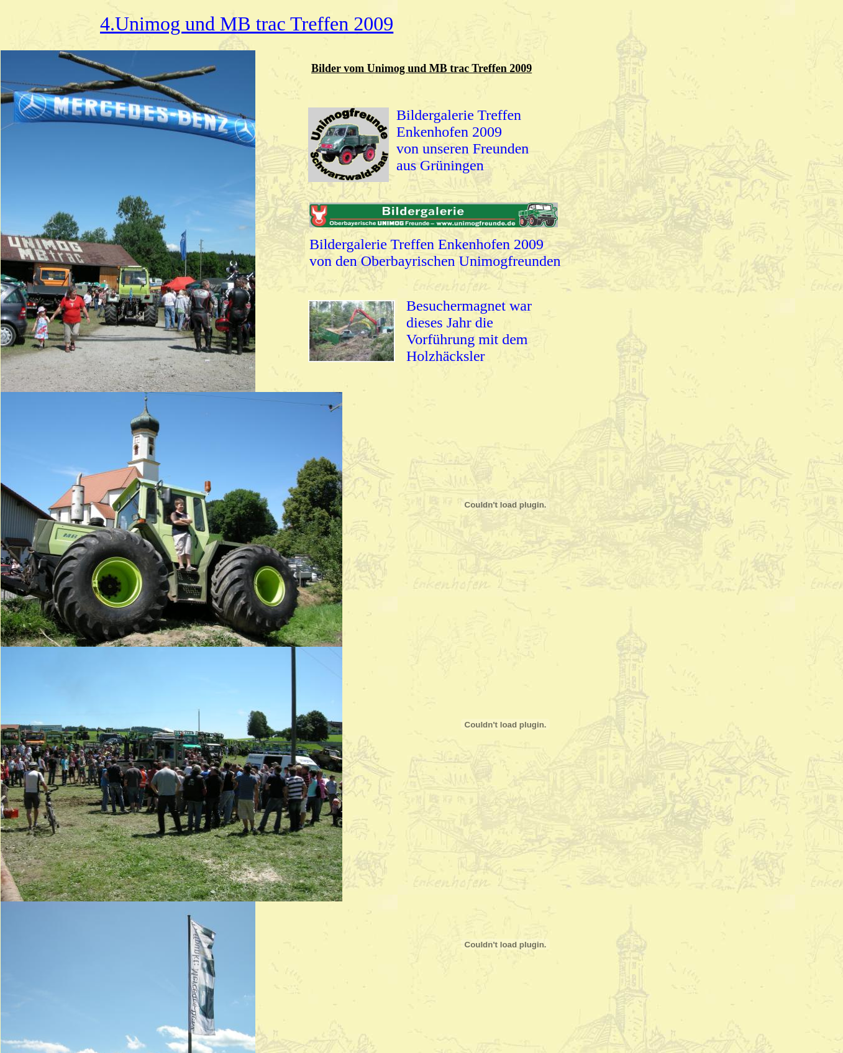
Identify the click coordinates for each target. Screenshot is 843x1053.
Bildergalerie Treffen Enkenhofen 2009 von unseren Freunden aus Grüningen (462, 140)
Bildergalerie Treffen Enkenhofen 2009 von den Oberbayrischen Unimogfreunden (435, 252)
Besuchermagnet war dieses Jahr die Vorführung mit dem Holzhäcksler (469, 331)
